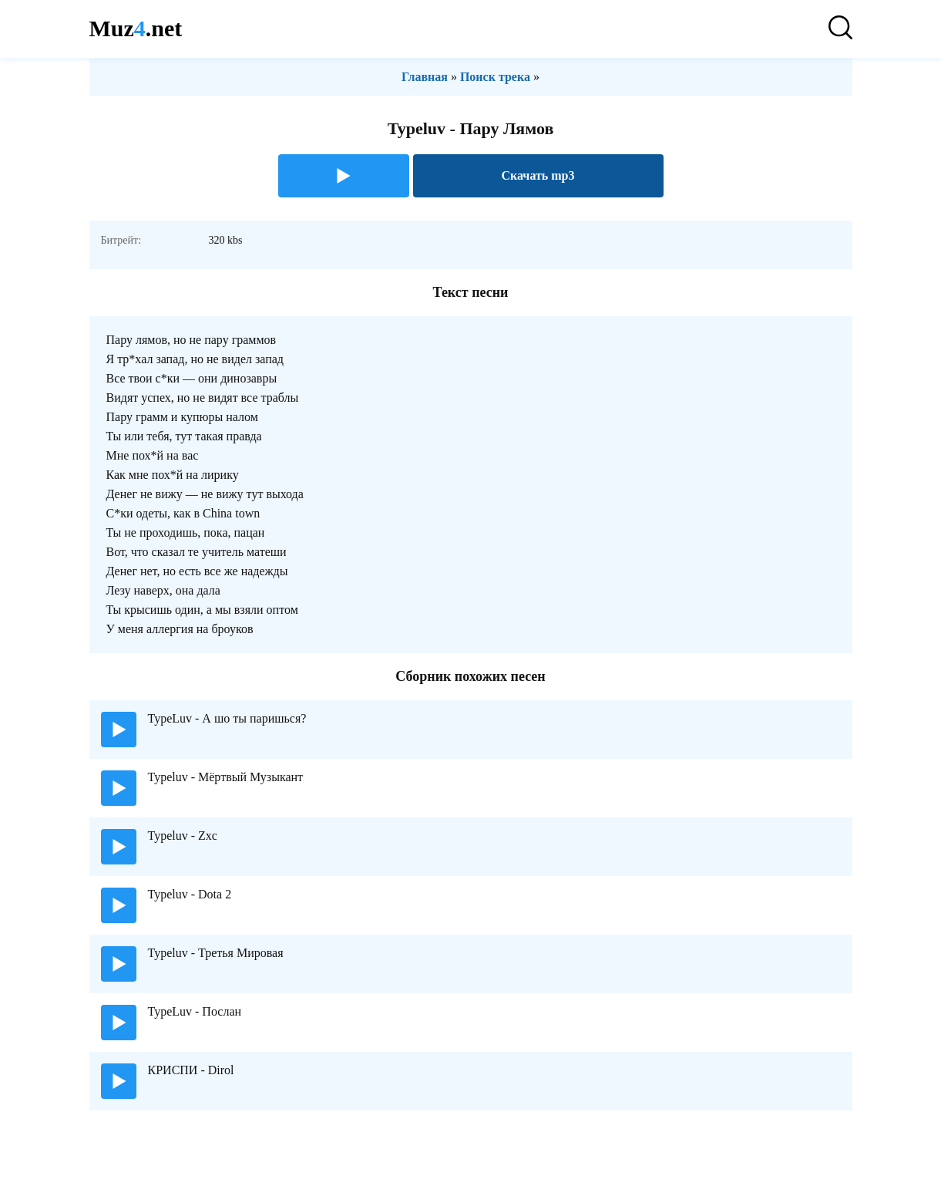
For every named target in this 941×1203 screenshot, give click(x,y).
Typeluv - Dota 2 (190, 894)
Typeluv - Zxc (182, 835)
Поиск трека (495, 76)
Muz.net (136, 28)
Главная (425, 76)
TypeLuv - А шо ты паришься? (227, 718)
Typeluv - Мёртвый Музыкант (226, 776)
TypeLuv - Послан (195, 1011)
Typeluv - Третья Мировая (216, 952)
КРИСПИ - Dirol (191, 1070)
